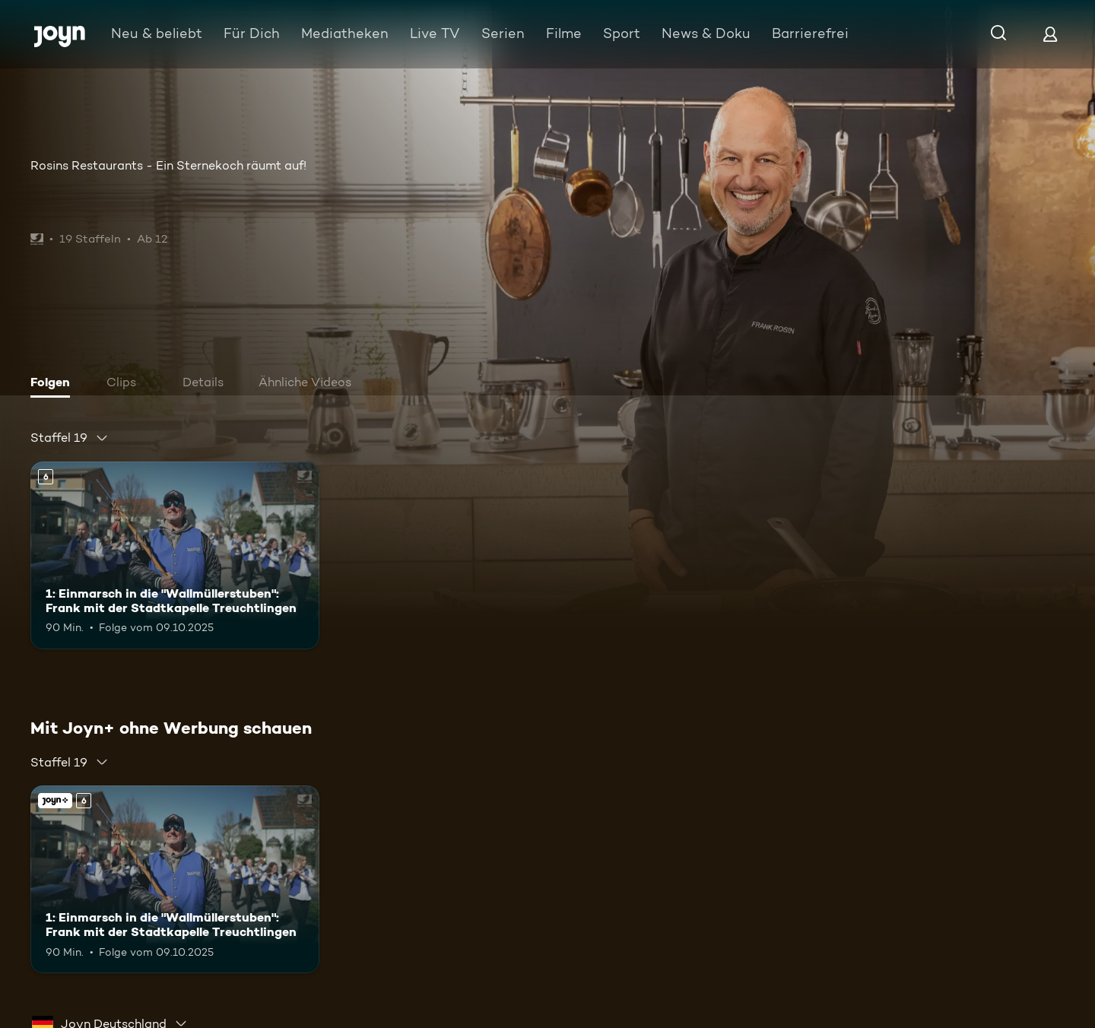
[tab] (54, 384)
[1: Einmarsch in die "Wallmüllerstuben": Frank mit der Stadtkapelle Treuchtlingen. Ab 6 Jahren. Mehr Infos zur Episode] (174, 555)
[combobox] (69, 438)
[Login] (1050, 34)
